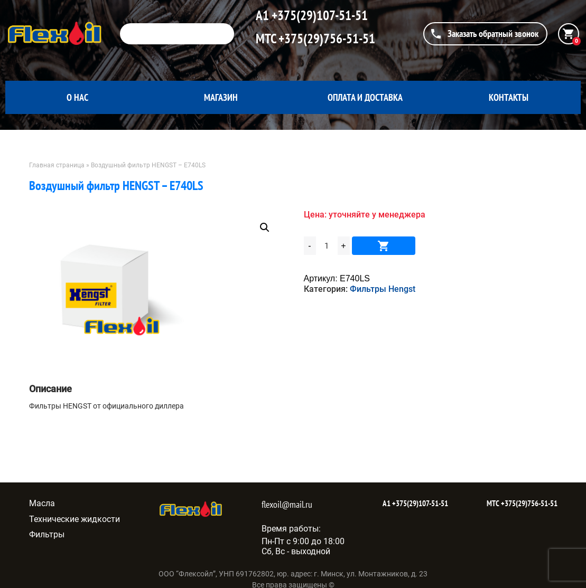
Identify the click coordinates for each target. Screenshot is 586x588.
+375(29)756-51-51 (325, 38)
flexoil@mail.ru (287, 504)
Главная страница (57, 165)
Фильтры (46, 534)
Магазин (221, 97)
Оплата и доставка (365, 97)
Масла (42, 503)
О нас (77, 97)
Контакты (508, 97)
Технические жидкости (74, 519)
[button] (264, 227)
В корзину (383, 245)
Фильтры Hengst (382, 289)
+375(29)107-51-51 (318, 15)
